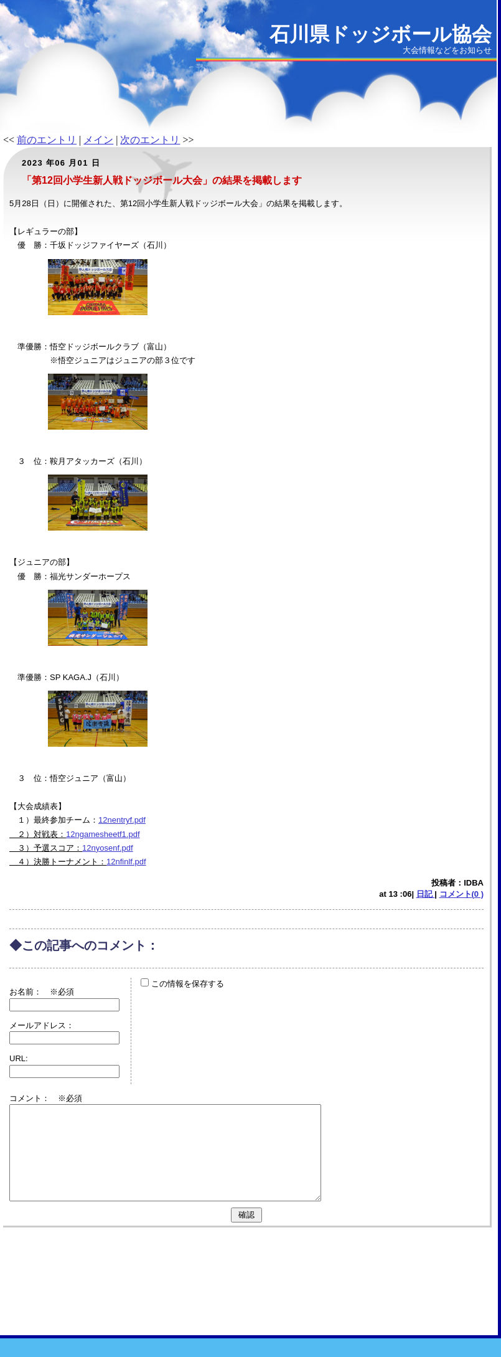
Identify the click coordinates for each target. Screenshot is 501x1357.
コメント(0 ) (461, 894)
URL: (18, 1058)
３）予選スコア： (45, 848)
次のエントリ (150, 140)
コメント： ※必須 (45, 1098)
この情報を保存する (182, 983)
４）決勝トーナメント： (57, 861)
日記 (425, 894)
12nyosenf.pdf (107, 848)
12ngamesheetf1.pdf (103, 834)
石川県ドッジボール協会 (380, 34)
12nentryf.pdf (122, 820)
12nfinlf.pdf (126, 861)
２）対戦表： (37, 834)
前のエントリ (47, 140)
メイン (98, 140)
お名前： (29, 991)
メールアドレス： (41, 1025)
